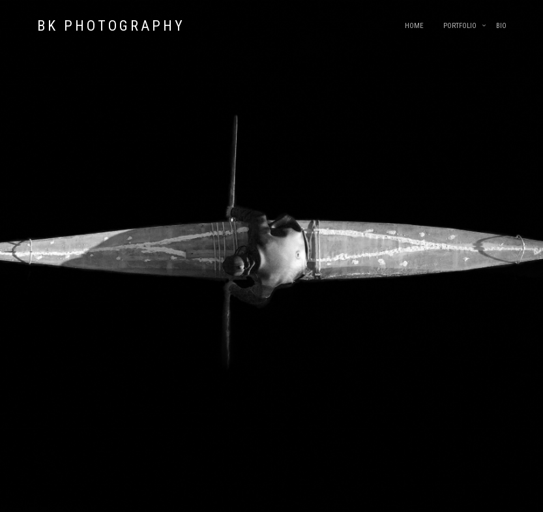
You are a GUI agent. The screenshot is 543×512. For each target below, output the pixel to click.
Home (414, 26)
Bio (501, 26)
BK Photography (111, 26)
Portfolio (460, 26)
